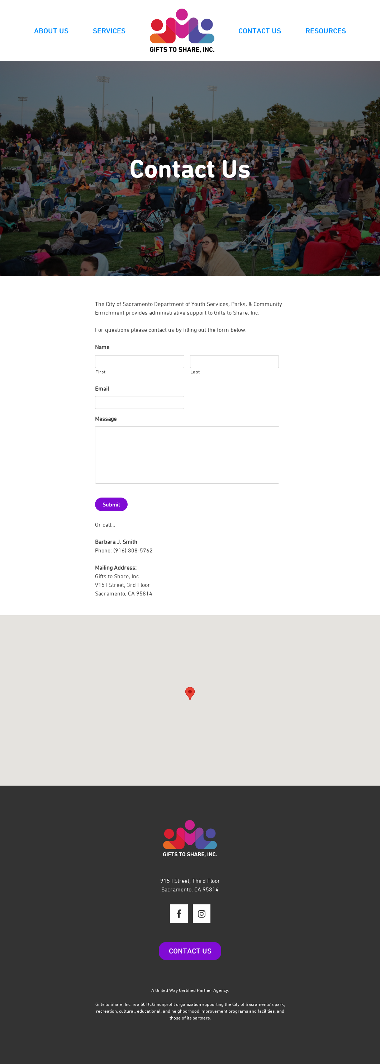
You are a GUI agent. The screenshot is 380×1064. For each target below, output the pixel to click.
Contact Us (259, 31)
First (100, 372)
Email (102, 388)
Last (195, 372)
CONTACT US (190, 951)
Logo (182, 30)
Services (109, 31)
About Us (51, 31)
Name (102, 347)
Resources (325, 31)
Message (106, 418)
